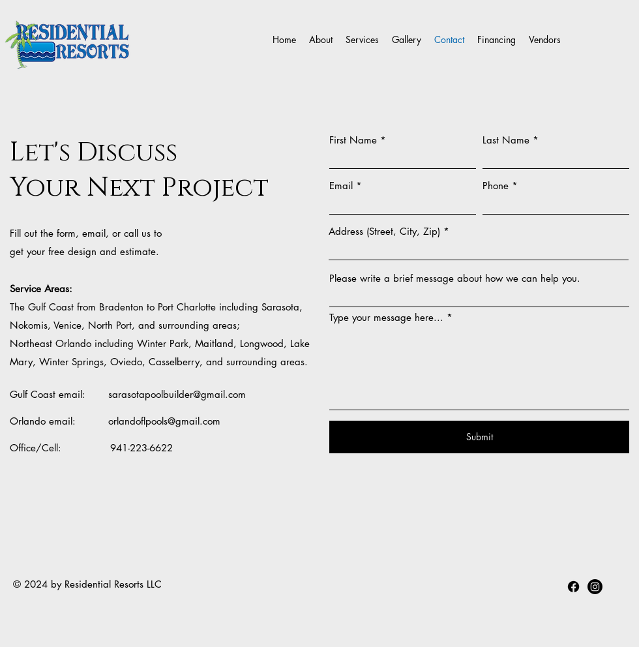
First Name (353, 140)
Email (341, 185)
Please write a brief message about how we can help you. (454, 278)
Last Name (506, 140)
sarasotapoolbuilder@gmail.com (177, 394)
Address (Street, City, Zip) (384, 231)
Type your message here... (386, 317)
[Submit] (479, 437)
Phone (496, 185)
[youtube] (594, 586)
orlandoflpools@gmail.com (164, 421)
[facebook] (573, 586)
